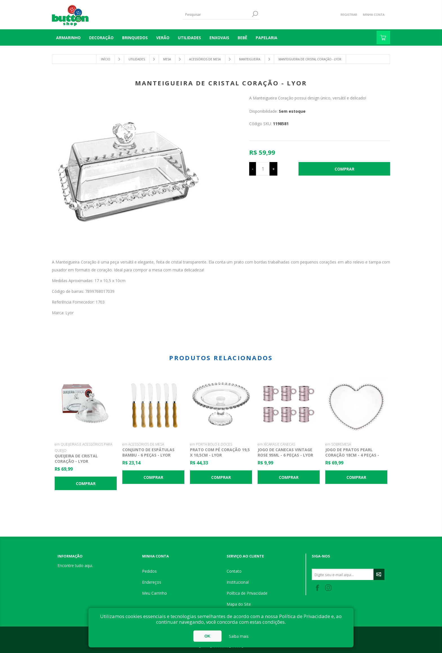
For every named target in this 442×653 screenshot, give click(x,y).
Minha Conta (373, 14)
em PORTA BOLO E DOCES (211, 444)
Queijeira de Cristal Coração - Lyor (76, 458)
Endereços (151, 582)
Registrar (349, 14)
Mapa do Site (239, 604)
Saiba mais (239, 636)
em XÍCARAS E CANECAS (276, 444)
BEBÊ (242, 37)
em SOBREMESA (338, 444)
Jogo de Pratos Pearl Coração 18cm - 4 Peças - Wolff (352, 455)
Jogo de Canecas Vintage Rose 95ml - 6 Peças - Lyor (285, 452)
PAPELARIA (266, 37)
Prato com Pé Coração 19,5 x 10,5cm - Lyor (220, 452)
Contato (234, 571)
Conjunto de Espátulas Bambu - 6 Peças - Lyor (148, 452)
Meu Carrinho (154, 593)
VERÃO (162, 37)
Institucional (238, 582)
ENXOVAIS (219, 37)
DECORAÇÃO (101, 37)
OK (207, 636)
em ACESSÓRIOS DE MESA (143, 444)
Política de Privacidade (247, 593)
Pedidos (149, 571)
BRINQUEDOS (135, 37)
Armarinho (68, 37)
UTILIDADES (189, 37)
